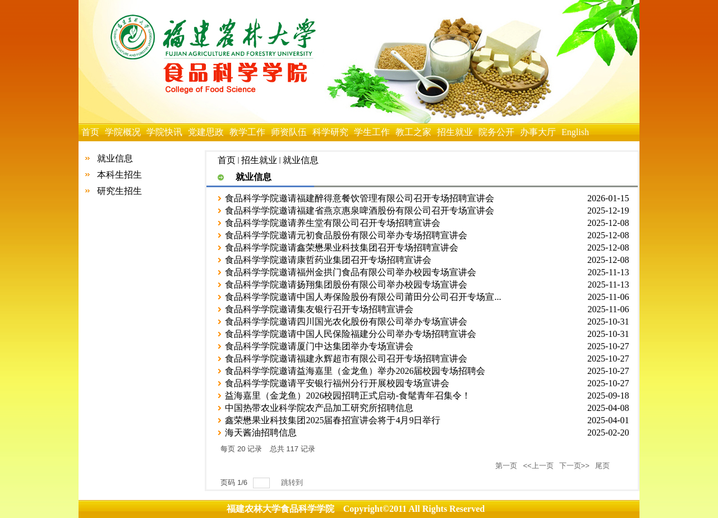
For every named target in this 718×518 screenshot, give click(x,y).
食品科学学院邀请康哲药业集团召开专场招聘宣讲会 (328, 260)
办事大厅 (538, 132)
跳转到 (293, 482)
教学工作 (247, 132)
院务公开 (496, 132)
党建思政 (206, 132)
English (575, 132)
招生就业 (455, 132)
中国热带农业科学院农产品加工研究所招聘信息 (319, 408)
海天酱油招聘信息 (261, 432)
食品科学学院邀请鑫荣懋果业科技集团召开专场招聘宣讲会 (341, 247)
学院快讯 (164, 132)
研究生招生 (119, 191)
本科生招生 (119, 174)
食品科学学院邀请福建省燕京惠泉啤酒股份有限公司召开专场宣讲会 (359, 210)
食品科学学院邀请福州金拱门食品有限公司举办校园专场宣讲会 (350, 272)
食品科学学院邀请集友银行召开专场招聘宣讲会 (319, 309)
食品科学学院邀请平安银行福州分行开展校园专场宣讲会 (337, 383)
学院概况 (123, 132)
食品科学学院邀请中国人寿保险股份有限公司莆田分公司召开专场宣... (363, 297)
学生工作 (372, 132)
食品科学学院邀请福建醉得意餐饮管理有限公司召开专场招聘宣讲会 (359, 198)
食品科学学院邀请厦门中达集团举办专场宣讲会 (319, 346)
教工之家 (413, 132)
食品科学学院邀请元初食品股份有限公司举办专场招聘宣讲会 (346, 235)
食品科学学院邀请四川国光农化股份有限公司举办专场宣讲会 (346, 321)
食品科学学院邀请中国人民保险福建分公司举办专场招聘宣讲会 (350, 334)
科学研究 (330, 132)
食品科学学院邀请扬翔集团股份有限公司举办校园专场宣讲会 (346, 284)
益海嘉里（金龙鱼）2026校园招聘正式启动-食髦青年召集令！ (347, 395)
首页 (90, 132)
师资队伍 (289, 132)
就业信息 (115, 158)
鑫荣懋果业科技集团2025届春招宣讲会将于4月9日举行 (332, 420)
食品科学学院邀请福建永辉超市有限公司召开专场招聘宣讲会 (346, 358)
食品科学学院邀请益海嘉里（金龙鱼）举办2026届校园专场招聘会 (355, 371)
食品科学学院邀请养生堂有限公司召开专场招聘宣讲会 (332, 223)
